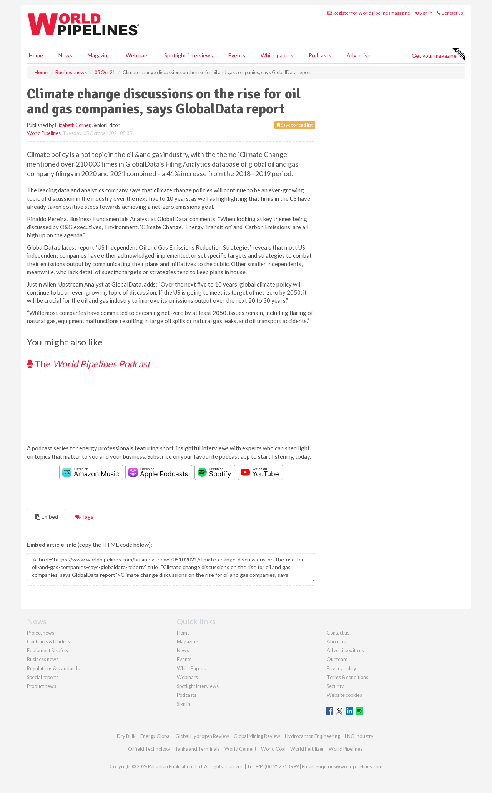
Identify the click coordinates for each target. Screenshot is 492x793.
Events (236, 55)
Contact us (450, 12)
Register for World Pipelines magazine (368, 12)
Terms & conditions (347, 677)
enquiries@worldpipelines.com (349, 766)
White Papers (191, 668)
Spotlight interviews (188, 55)
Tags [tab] (84, 516)
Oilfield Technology (149, 749)
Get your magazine (438, 54)
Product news (41, 686)
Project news (40, 633)
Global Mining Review (257, 736)
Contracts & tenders (48, 641)
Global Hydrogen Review (202, 736)
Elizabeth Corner (72, 125)
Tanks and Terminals (197, 749)
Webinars (137, 55)
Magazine (99, 55)
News (183, 650)
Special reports (42, 677)
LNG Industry (359, 736)
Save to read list (295, 125)
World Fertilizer (307, 749)
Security (335, 686)
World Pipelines (44, 133)
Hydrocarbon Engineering (312, 736)
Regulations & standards (53, 668)
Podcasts (320, 55)
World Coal (273, 749)
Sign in (423, 12)
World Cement (240, 749)
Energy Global (155, 736)
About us (336, 641)
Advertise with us (345, 650)
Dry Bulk (126, 736)
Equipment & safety (48, 650)
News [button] (65, 55)
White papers (277, 55)
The (88, 363)
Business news (42, 659)
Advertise (359, 55)
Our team (337, 659)
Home (36, 55)
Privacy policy (341, 668)
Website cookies (344, 695)
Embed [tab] (46, 516)
